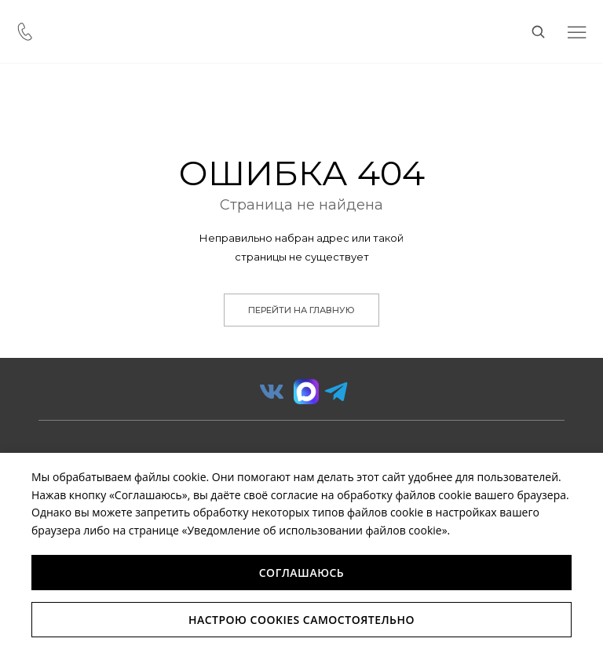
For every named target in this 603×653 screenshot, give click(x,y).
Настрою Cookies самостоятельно (301, 619)
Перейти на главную (301, 310)
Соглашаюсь (302, 572)
